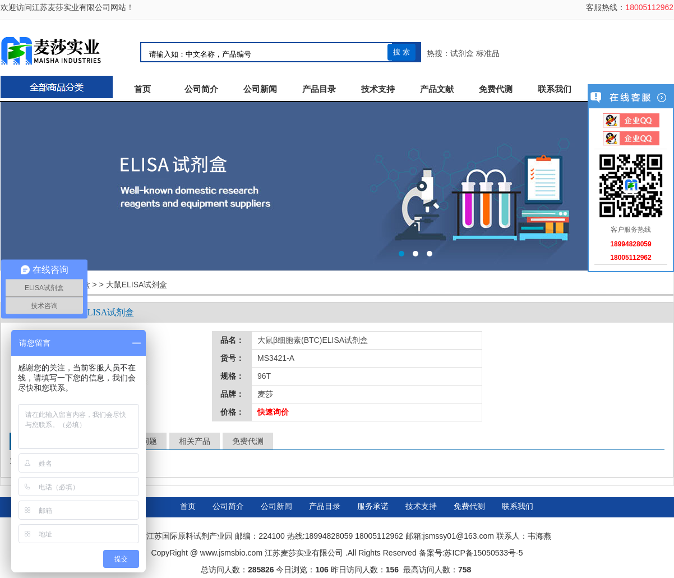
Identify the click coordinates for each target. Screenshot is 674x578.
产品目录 (319, 89)
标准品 (488, 53)
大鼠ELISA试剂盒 (137, 284)
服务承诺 (373, 506)
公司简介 (201, 89)
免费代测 (496, 89)
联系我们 (554, 89)
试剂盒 (462, 53)
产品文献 (437, 89)
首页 (142, 89)
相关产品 (194, 441)
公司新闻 (260, 89)
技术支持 (378, 89)
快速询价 (273, 411)
